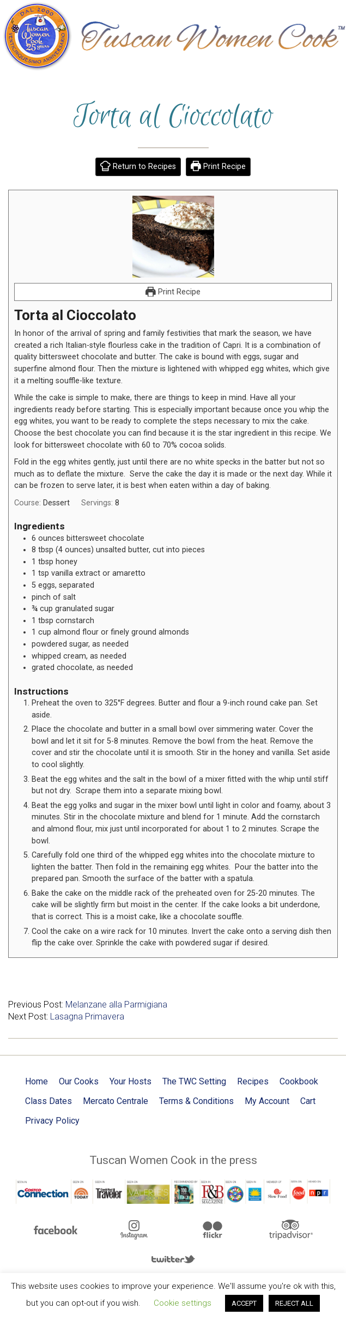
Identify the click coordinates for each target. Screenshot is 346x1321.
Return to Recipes (138, 166)
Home (36, 1081)
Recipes (253, 1081)
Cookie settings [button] (182, 1303)
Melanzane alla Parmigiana (116, 1004)
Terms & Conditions (196, 1101)
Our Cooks (79, 1081)
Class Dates (48, 1101)
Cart (307, 1101)
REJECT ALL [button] (294, 1303)
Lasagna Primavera (87, 1016)
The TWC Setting (194, 1081)
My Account (267, 1101)
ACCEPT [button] (244, 1303)
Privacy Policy (52, 1120)
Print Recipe (218, 166)
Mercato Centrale (115, 1101)
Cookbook (299, 1081)
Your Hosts (130, 1081)
